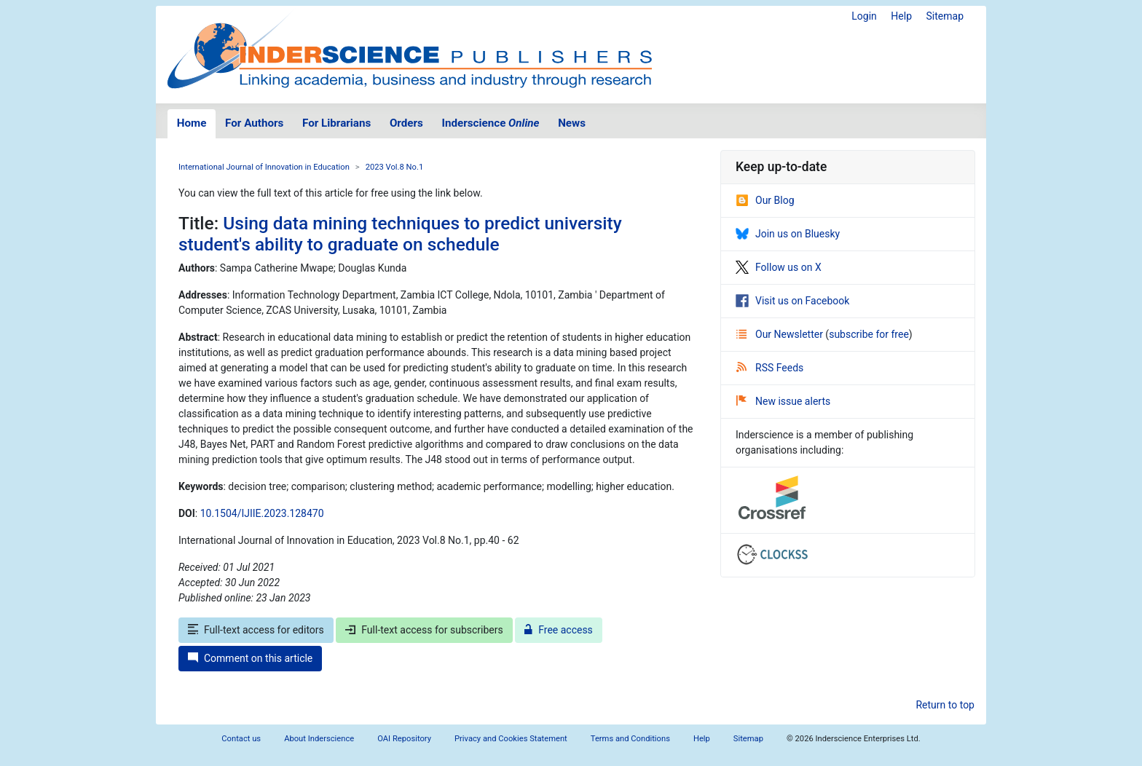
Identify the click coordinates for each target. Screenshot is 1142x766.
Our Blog (765, 200)
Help (901, 16)
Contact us (241, 738)
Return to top (944, 705)
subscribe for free (869, 334)
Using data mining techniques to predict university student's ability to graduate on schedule (400, 234)
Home (192, 123)
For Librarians (336, 123)
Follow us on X (779, 267)
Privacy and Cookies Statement (510, 738)
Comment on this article (250, 658)
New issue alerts (783, 401)
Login (864, 16)
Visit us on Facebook (792, 301)
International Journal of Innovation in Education (264, 167)
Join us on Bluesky (788, 234)
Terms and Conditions (630, 738)
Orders (406, 123)
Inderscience (491, 123)
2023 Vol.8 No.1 (395, 167)
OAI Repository (404, 738)
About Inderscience (319, 738)
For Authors (254, 123)
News (572, 123)
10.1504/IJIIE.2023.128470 (262, 513)
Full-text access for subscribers (424, 630)
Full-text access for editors (256, 630)
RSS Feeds (769, 368)
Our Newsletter (780, 334)
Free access (558, 630)
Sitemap (945, 16)
